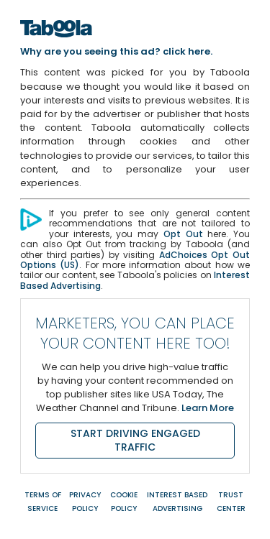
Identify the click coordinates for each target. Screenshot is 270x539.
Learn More (207, 408)
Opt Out (183, 234)
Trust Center (231, 501)
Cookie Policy (124, 501)
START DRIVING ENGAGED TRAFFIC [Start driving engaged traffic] (135, 440)
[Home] (56, 41)
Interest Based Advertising (177, 501)
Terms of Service (42, 501)
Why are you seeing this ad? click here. (116, 51)
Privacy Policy (85, 501)
